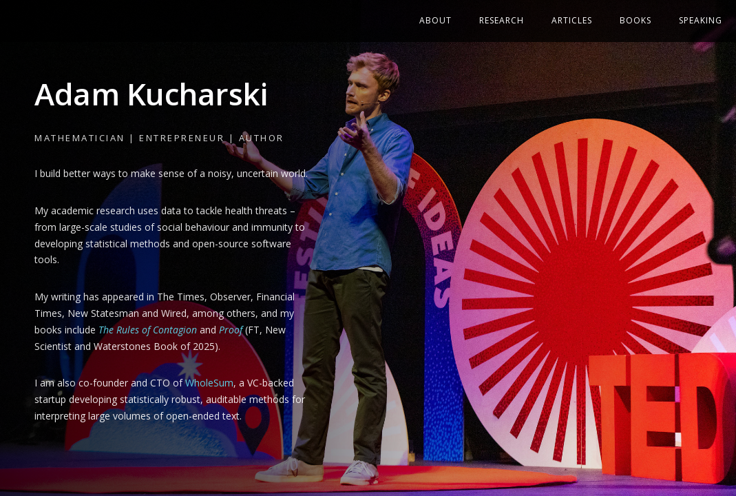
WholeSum (209, 382)
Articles (571, 20)
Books (635, 20)
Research (501, 20)
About (435, 20)
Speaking (700, 20)
